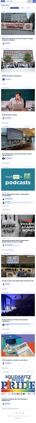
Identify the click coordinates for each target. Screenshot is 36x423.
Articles (7, 7)
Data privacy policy (18, 418)
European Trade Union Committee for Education (14, 1)
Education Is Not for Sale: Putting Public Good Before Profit (17, 281)
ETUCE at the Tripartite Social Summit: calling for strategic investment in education (17, 39)
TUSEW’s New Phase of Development (11, 76)
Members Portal (34, 1)
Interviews (22, 7)
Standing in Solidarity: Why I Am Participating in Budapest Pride (15, 399)
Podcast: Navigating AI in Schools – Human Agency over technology (15, 194)
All (2, 7)
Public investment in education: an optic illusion (15, 360)
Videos (28, 7)
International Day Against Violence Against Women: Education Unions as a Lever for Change (15, 241)
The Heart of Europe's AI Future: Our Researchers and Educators (15, 320)
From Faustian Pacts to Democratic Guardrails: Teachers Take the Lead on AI (17, 154)
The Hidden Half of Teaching (9, 115)
